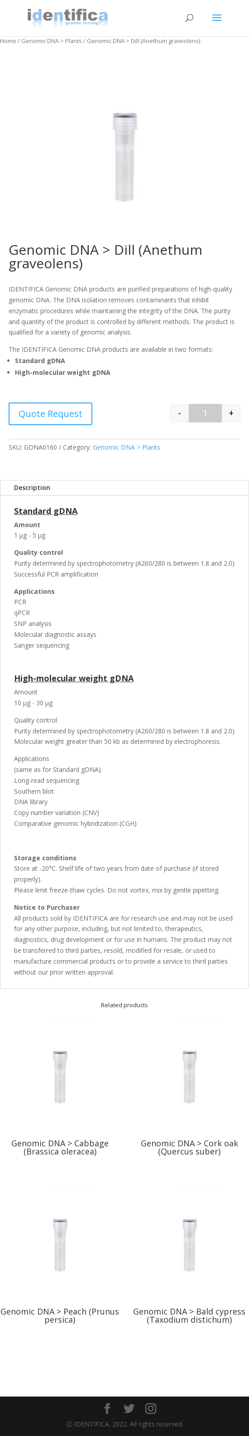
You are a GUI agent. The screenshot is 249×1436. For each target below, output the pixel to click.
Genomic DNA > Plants (51, 41)
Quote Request (50, 414)
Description (32, 487)
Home (8, 41)
